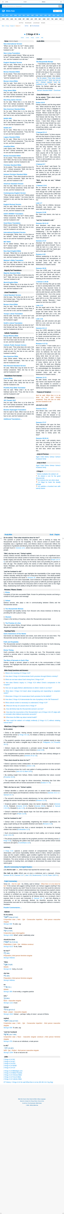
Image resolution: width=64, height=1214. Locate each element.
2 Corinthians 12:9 (24, 843)
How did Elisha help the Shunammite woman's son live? (25, 709)
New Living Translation (12, 53)
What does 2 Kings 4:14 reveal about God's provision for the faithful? (28, 696)
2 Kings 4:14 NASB (10, 1065)
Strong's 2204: (9, 1052)
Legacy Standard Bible (12, 137)
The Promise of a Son (13, 623)
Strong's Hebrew (9, 958)
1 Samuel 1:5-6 (41, 185)
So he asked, (42, 78)
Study (32, 37)
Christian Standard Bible (12, 165)
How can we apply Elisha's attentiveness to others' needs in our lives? (28, 688)
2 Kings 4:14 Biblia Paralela (13, 1073)
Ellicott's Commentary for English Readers (18, 867)
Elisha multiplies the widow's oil (47, 474)
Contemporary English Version (15, 193)
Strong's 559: (8, 924)
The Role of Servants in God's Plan (16, 660)
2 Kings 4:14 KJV (9, 1068)
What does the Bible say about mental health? (21, 717)
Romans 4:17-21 (42, 343)
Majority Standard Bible (12, 273)
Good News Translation (12, 223)
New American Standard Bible (14, 109)
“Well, (50, 80)
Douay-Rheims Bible (11, 336)
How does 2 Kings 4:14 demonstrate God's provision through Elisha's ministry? (31, 676)
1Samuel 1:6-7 (19, 875)
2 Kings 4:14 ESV (9, 1063)
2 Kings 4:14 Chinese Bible (13, 1075)
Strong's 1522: (9, 1014)
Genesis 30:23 (8, 875)
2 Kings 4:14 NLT (9, 1061)
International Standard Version (15, 232)
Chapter (57, 534)
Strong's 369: (8, 991)
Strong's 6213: (9, 946)
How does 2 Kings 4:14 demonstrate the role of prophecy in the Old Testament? (32, 699)
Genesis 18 (31, 577)
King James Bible (10, 90)
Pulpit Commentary (10, 881)
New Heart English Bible (12, 251)
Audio (22, 37)
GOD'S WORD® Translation (13, 214)
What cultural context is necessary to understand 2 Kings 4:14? (26, 702)
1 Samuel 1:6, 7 (38, 898)
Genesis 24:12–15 (31, 755)
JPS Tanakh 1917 (10, 400)
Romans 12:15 (41, 800)
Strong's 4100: (9, 935)
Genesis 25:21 (22, 806)
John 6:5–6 (20, 771)
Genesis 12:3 (20, 548)
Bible (3, 26)
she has (55, 80)
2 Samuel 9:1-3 (41, 132)
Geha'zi (57, 457)
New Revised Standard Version (15, 366)
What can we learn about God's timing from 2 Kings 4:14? (24, 679)
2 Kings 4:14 (8, 851)
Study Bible (8, 534)
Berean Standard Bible (12, 72)
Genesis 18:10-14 (42, 438)
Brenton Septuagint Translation (15, 410)
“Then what (51, 78)
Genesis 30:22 (40, 806)
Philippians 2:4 (48, 742)
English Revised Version (12, 204)
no (59, 80)
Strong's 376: (8, 1041)
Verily (44, 459)
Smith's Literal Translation (13, 323)
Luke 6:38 (40, 750)
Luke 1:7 (39, 203)
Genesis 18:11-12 (42, 223)
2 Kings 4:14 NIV (9, 1059)
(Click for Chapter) (13, 41)
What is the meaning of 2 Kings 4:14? (17, 673)
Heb (42, 37)
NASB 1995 (8, 118)
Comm (37, 37)
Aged (38, 457)
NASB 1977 (8, 128)
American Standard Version (13, 184)
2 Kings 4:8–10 (23, 735)
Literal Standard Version (12, 295)
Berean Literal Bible (11, 81)
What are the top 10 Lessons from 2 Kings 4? (21, 706)
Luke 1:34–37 (8, 835)
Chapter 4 (12, 26)
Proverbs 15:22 (9, 777)
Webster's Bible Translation (13, 260)
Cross (27, 37)
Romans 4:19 (40, 254)
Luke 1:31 (39, 319)
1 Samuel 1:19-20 (42, 282)
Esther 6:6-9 (40, 102)
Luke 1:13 (39, 305)
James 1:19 (30, 766)
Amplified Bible (9, 146)
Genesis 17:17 (41, 241)
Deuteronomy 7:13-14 (39, 875)
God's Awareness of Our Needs (15, 634)
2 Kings (7, 26)
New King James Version (12, 100)
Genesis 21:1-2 (41, 328)
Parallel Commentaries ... (13, 907)
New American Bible (11, 356)
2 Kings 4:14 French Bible (12, 1077)
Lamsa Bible (8, 378)
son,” (37, 82)
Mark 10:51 (28, 771)
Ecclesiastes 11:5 (23, 829)
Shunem (8, 617)
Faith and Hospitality (11, 642)
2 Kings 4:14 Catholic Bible (13, 1079)
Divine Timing (8, 650)
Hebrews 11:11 (41, 377)
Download (57, 90)
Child (42, 457)
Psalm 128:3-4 (53, 875)
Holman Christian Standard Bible (15, 174)
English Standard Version (13, 62)
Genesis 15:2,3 (41, 409)
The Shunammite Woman (44, 62)
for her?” (45, 80)
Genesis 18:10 (41, 268)
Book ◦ (52, 534)
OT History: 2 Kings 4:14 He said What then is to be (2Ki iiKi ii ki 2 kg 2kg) (28, 1082)
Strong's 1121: (9, 1003)
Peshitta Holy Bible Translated (14, 388)
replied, (49, 82)
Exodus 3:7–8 (45, 783)
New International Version (13, 44)
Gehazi (43, 82)
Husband (39, 459)
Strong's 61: (8, 969)
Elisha (47, 457)
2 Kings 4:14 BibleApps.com (13, 1071)
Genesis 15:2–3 (53, 793)
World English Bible (11, 282)
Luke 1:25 (28, 875)
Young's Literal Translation (13, 314)
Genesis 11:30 (41, 212)
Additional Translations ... (13, 419)
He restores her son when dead (48, 480)
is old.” (45, 84)
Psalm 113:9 (21, 814)
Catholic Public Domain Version (15, 345)
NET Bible (7, 242)
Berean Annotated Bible (12, 156)
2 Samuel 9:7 (40, 164)
